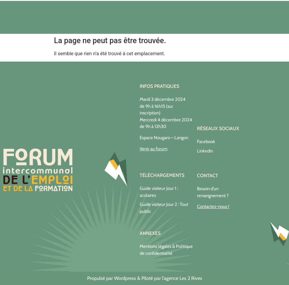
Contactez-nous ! (213, 206)
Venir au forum (153, 149)
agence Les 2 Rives (183, 278)
